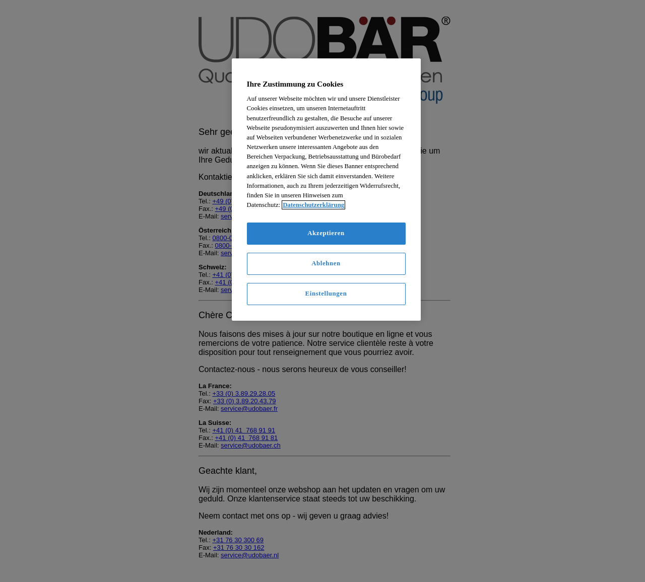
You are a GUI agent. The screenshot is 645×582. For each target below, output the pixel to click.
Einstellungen (326, 293)
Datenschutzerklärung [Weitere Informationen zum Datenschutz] (313, 204)
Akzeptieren (325, 233)
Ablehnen (326, 263)
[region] (326, 189)
